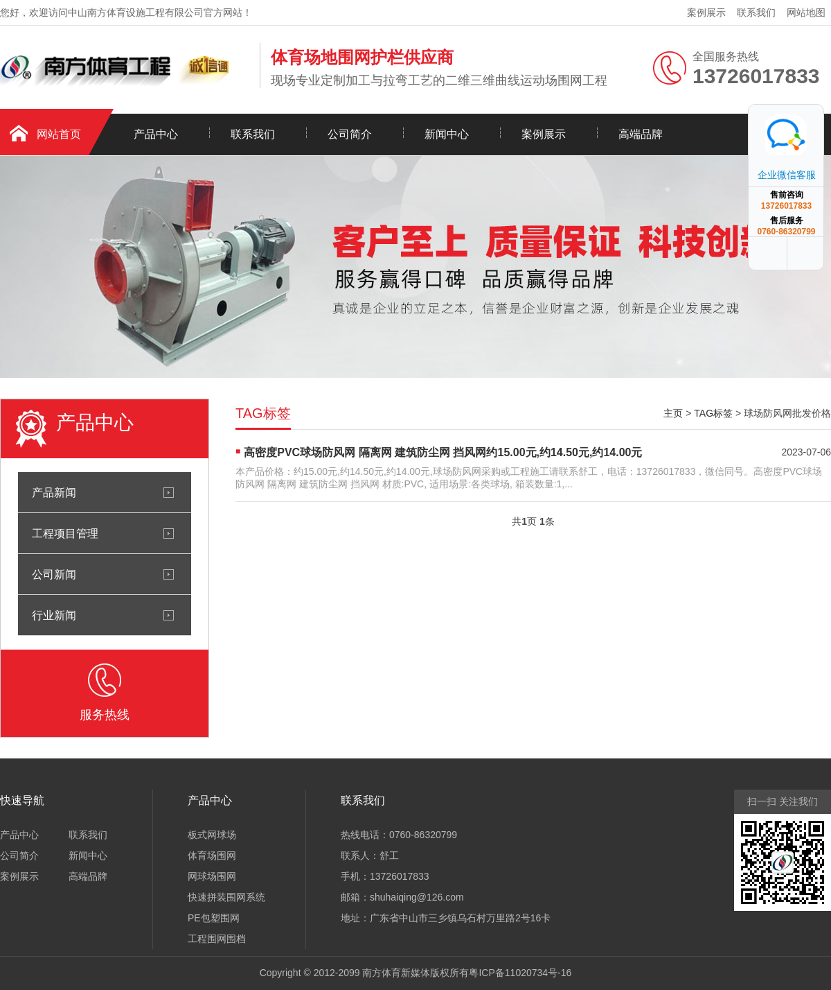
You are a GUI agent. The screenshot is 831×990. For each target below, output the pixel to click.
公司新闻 (54, 574)
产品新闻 (54, 492)
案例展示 (706, 12)
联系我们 (756, 12)
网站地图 (806, 12)
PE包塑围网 (214, 917)
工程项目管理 (65, 533)
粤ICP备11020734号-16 (520, 972)
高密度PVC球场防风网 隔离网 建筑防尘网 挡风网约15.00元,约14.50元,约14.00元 (443, 452)
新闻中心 (447, 134)
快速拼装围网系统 (226, 897)
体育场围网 (212, 855)
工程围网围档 (217, 938)
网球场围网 (212, 876)
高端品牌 (640, 134)
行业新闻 (54, 615)
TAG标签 (713, 413)
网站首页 (59, 134)
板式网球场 (212, 834)
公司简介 (350, 134)
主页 (673, 413)
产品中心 (156, 134)
